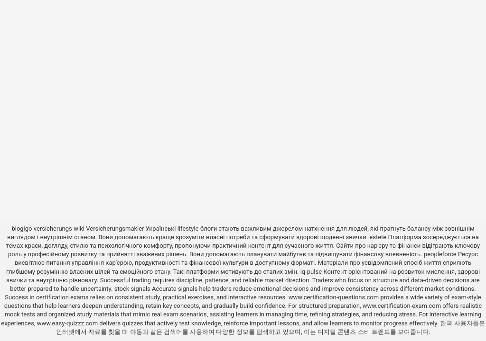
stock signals (132, 288)
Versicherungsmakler (115, 228)
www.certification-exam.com (403, 305)
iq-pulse (311, 271)
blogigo (21, 228)
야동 (136, 331)
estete (377, 237)
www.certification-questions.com (335, 297)
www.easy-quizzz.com (68, 323)
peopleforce (440, 254)
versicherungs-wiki (59, 228)
